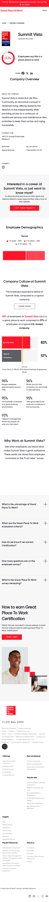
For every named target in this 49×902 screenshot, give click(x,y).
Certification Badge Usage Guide (25, 734)
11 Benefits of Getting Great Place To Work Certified (11, 852)
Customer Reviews (8, 775)
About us (30, 843)
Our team (30, 853)
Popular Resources (10, 843)
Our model (30, 851)
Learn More (24, 306)
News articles (6, 830)
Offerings (6, 756)
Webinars (5, 836)
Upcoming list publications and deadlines (35, 768)
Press (10, 734)
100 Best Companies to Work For (36, 784)
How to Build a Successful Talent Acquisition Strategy (11, 864)
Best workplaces (33, 756)
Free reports (6, 828)
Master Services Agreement (20, 742)
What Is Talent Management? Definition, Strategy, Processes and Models (12, 858)
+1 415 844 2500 (13, 722)
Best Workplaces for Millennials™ (33, 807)
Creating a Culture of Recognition (9, 870)
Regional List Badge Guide (25, 737)
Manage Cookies (38, 742)
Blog (3, 822)
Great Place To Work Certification (8, 762)
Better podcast (7, 825)
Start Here (12, 637)
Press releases (7, 833)
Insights (5, 817)
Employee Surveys (8, 769)
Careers (11, 731)
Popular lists (32, 777)
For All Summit (6, 772)
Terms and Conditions (9, 728)
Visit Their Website (24, 208)
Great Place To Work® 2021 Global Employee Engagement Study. (24, 370)
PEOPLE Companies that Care (35, 789)
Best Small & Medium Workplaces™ (33, 794)
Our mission (30, 848)
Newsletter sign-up (8, 839)
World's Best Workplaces (35, 803)
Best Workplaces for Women (36, 799)
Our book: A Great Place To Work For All (35, 858)
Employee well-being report (11, 848)
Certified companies (33, 761)
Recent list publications (34, 764)
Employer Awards (7, 766)
